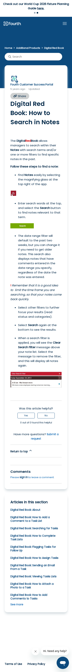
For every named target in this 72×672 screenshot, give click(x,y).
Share (19, 96)
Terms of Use (13, 664)
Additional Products (28, 48)
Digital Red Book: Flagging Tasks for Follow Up (33, 548)
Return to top (21, 451)
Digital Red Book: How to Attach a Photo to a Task (32, 585)
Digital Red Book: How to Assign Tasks (34, 558)
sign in (24, 477)
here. (40, 8)
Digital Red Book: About (25, 510)
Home (8, 48)
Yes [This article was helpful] (26, 415)
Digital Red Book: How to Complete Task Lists (32, 537)
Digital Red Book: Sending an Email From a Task (32, 567)
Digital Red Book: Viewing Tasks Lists (33, 576)
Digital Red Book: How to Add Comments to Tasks (28, 596)
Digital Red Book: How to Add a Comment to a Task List (30, 519)
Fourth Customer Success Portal (31, 84)
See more (16, 604)
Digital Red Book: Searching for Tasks (34, 528)
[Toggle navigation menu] (64, 23)
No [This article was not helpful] (46, 415)
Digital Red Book (54, 48)
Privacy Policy (36, 664)
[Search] (33, 56)
